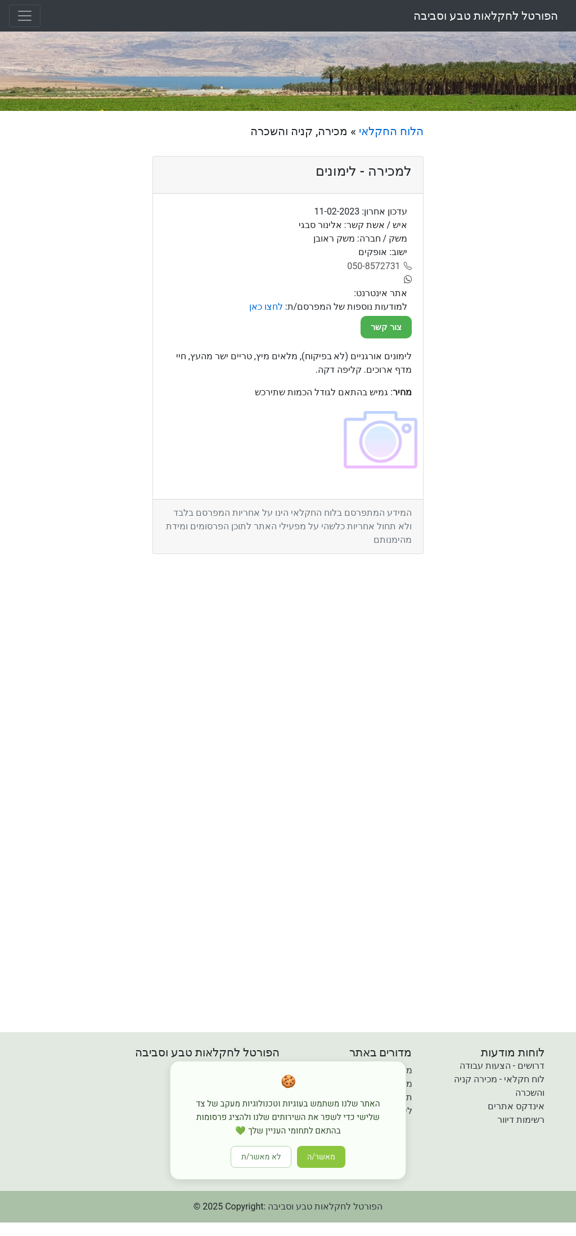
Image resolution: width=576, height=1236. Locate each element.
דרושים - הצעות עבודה (502, 1065)
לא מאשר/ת (261, 1157)
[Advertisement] (504, 293)
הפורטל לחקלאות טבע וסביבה (485, 16)
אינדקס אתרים (516, 1106)
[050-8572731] (379, 266)
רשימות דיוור (520, 1119)
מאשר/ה (321, 1157)
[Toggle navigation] (24, 16)
